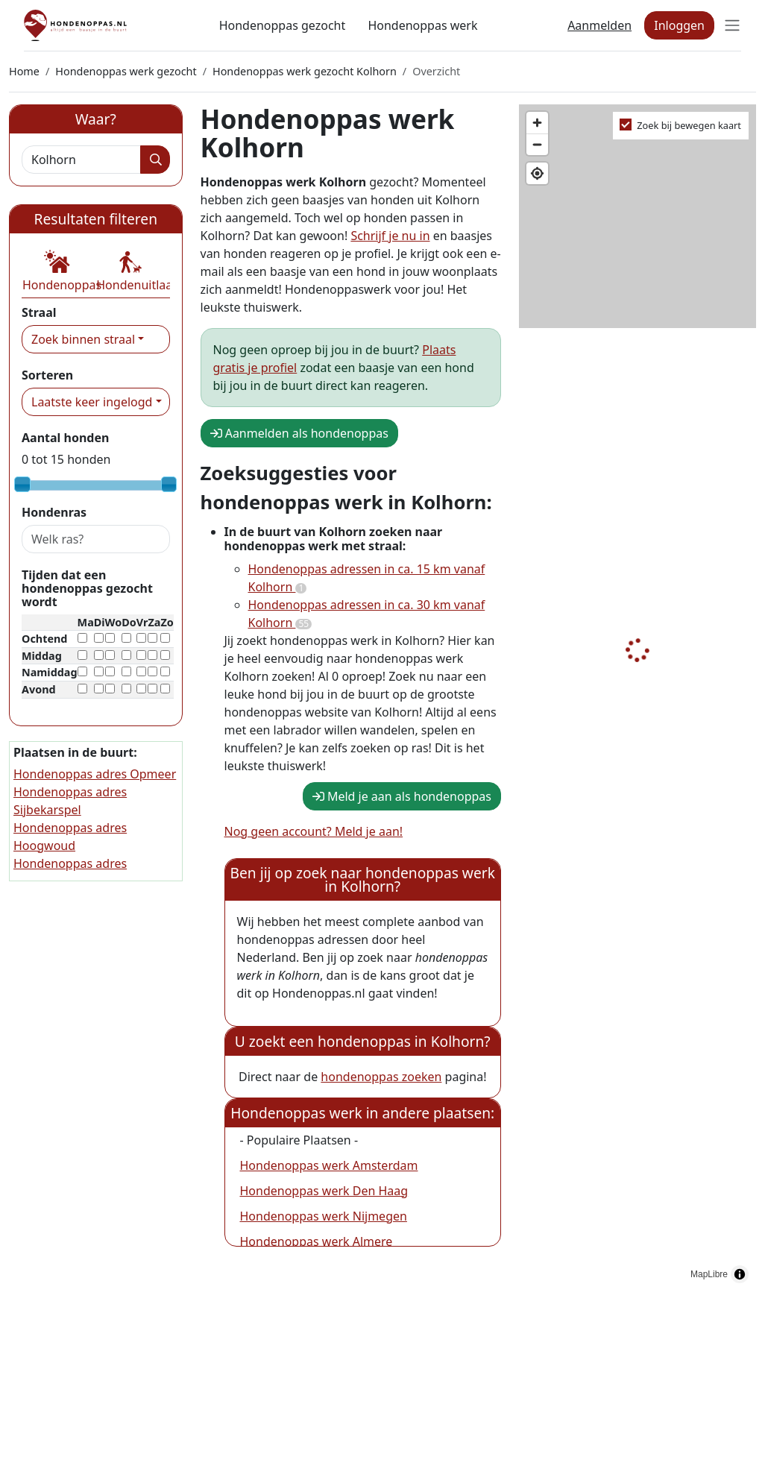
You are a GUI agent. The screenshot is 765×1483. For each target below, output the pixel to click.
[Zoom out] (537, 144)
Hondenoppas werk (422, 25)
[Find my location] (537, 173)
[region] (637, 697)
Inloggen (679, 25)
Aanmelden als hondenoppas (299, 433)
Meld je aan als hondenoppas (401, 796)
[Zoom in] (537, 122)
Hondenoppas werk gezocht (125, 71)
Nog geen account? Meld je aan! (313, 831)
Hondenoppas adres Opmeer (94, 774)
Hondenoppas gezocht (282, 25)
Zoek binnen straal (83, 339)
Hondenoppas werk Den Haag (324, 1191)
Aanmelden (599, 25)
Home (24, 71)
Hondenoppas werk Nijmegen (323, 1216)
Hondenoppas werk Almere (316, 1241)
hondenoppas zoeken (381, 1076)
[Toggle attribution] (740, 1274)
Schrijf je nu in (389, 235)
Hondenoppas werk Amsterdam (329, 1165)
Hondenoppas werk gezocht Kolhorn (304, 71)
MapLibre (709, 1274)
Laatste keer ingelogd (91, 402)
